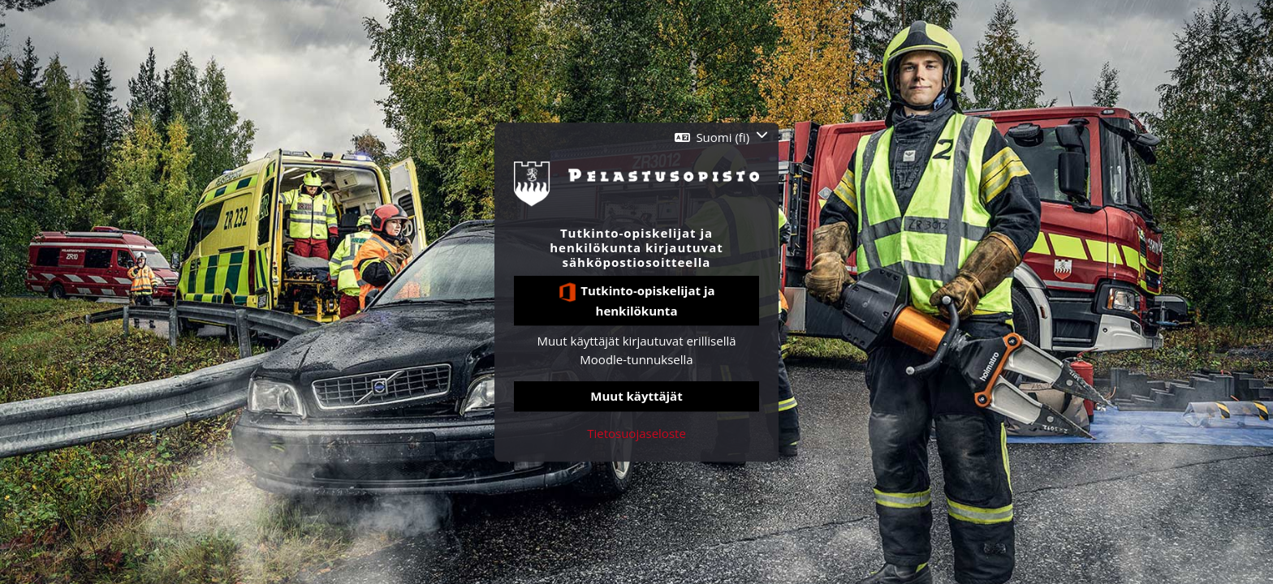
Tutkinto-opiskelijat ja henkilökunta (636, 300)
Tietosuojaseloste (636, 433)
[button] (721, 137)
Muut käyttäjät (636, 397)
